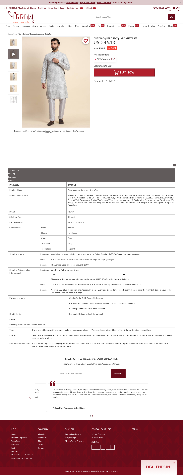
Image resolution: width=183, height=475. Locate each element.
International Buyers (73, 434)
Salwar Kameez (39, 26)
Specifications (13, 170)
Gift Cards (90, 8)
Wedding (88, 25)
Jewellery (61, 26)
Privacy (41, 448)
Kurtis (51, 26)
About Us (41, 434)
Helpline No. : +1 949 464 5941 (22, 455)
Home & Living (148, 26)
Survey (62, 8)
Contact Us (42, 438)
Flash (172, 25)
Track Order (42, 8)
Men (77, 26)
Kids (70, 26)
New (8, 26)
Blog (40, 441)
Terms (40, 444)
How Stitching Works (19, 438)
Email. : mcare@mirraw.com (21, 458)
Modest (110, 26)
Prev (31, 397)
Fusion (133, 25)
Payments (12, 177)
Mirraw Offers (97, 438)
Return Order (53, 8)
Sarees (16, 26)
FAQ (13, 448)
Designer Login (70, 438)
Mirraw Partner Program (74, 441)
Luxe (121, 25)
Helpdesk (14, 451)
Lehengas (26, 26)
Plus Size (161, 26)
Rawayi (71, 211)
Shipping (11, 174)
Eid (100, 25)
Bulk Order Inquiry (73, 8)
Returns (11, 180)
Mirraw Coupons (98, 434)
